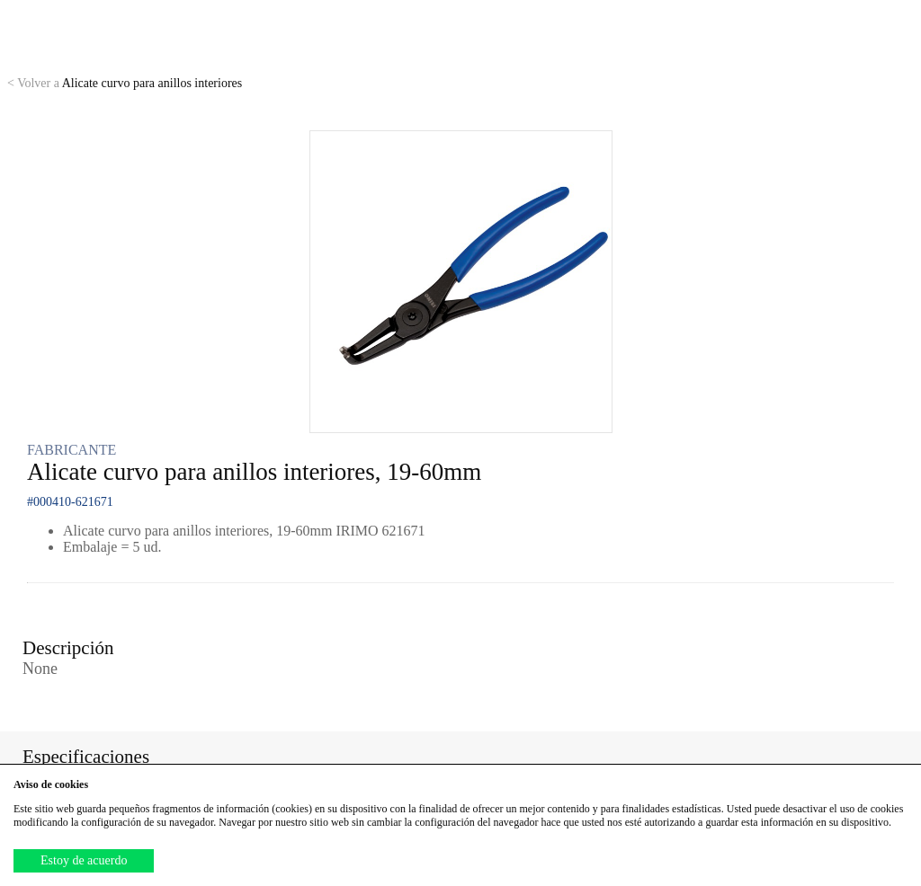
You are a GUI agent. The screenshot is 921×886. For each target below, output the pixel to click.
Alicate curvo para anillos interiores (124, 83)
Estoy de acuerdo (83, 860)
